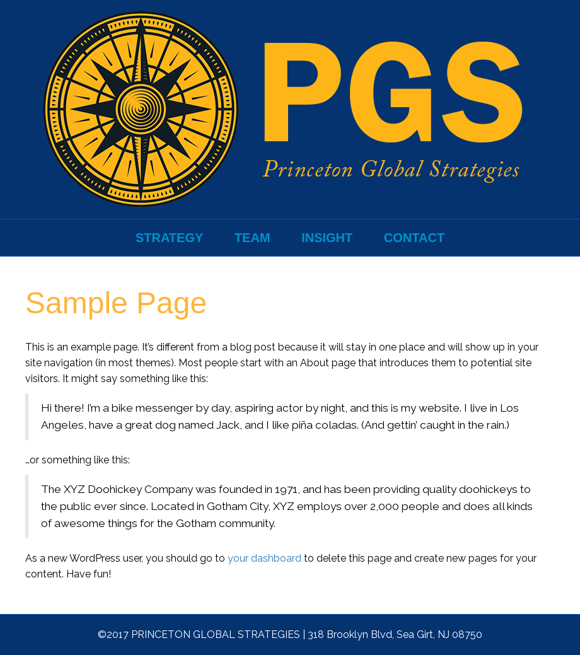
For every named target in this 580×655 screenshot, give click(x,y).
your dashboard (264, 558)
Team (252, 238)
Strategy (169, 238)
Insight (326, 238)
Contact (414, 238)
